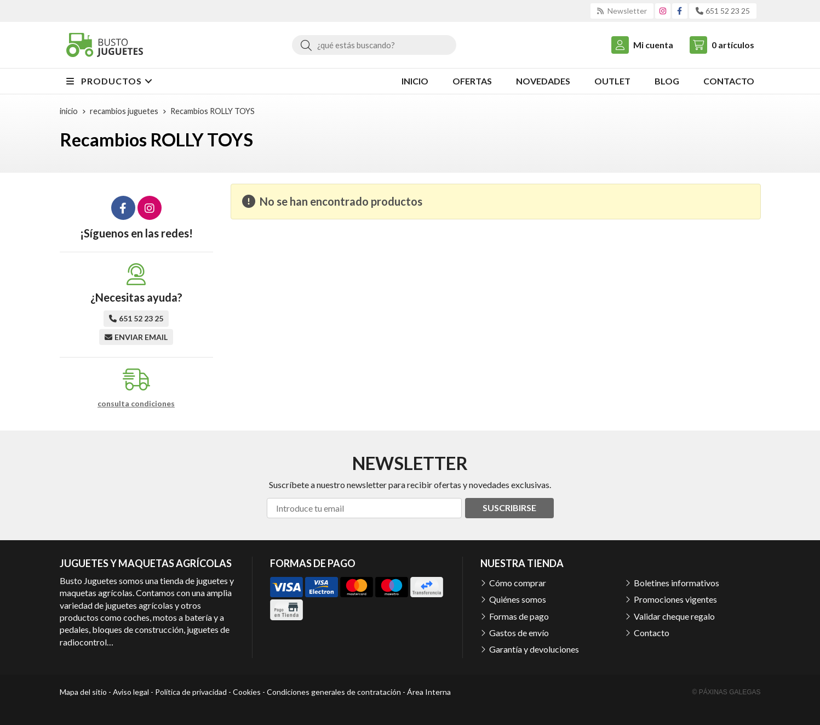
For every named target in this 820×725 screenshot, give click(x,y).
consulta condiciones (136, 403)
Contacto (651, 632)
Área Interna (429, 691)
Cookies (247, 691)
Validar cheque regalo (674, 616)
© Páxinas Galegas (726, 692)
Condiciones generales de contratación (334, 691)
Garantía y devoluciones (534, 649)
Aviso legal (131, 691)
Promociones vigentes (675, 599)
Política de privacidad (191, 691)
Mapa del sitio (83, 691)
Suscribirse (509, 507)
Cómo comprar (517, 582)
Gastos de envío (519, 632)
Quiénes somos (517, 599)
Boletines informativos (676, 582)
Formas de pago (519, 616)
